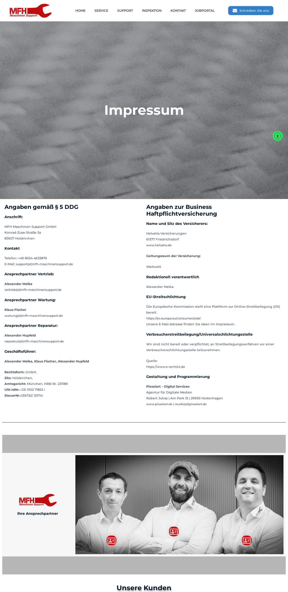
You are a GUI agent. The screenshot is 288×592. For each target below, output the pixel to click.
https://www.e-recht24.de (167, 367)
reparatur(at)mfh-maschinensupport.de (36, 341)
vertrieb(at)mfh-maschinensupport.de (35, 290)
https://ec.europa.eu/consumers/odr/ (175, 318)
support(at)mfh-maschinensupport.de (47, 264)
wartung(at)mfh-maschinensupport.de (36, 316)
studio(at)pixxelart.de (195, 404)
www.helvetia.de (160, 245)
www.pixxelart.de (160, 404)
